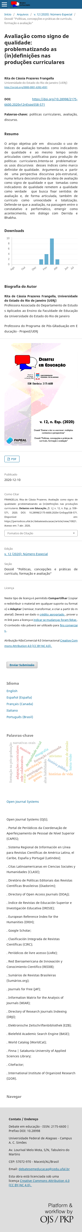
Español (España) (19, 697)
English (12, 691)
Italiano (12, 710)
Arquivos (22, 14)
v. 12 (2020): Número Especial (53, 14)
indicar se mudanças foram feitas (55, 620)
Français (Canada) (20, 704)
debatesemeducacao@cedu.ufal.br (44, 1169)
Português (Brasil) (20, 717)
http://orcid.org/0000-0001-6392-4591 (25, 87)
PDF (13, 459)
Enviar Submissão (22, 665)
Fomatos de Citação (20, 533)
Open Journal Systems (23, 801)
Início (7, 14)
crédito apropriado (52, 614)
